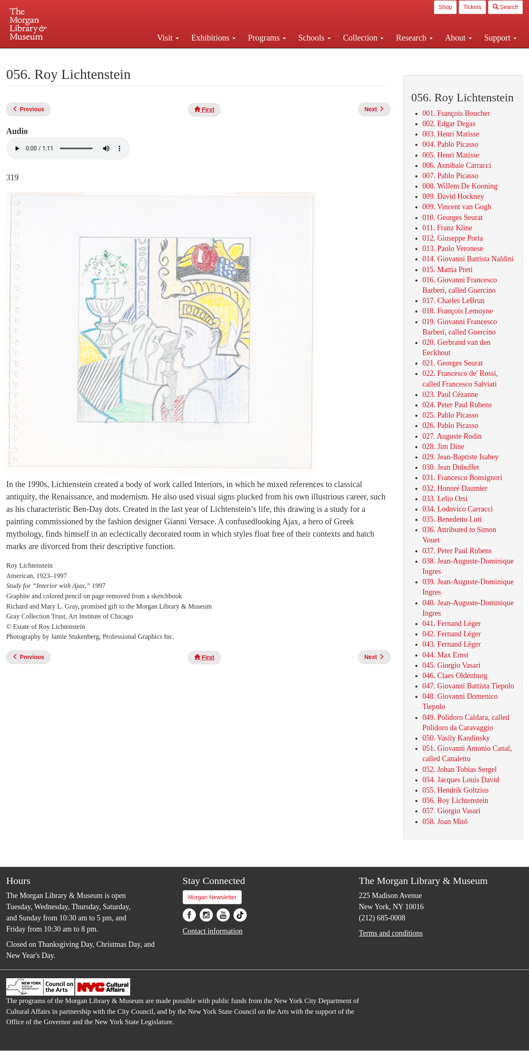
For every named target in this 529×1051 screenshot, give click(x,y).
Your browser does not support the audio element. (68, 148)
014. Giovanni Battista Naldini (468, 259)
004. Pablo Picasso (450, 144)
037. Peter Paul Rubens (457, 551)
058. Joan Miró (445, 821)
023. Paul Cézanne (450, 394)
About (458, 37)
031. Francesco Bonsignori (462, 477)
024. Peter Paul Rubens (457, 405)
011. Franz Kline (447, 228)
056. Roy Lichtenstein (455, 800)
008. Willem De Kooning (460, 186)
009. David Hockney (453, 196)
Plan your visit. (166, 55)
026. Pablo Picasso (450, 425)
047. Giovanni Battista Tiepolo (468, 686)
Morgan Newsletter (212, 897)
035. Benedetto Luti (451, 519)
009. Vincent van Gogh (456, 207)
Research (414, 37)
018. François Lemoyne (457, 311)
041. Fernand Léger (451, 623)
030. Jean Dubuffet (450, 467)
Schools (314, 37)
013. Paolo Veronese (452, 248)
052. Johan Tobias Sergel (459, 769)
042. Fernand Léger (451, 634)
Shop (445, 7)
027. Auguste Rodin (452, 436)
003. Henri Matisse (450, 134)
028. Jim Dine (443, 446)
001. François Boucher (456, 113)
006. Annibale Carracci (456, 165)
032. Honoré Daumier (454, 488)
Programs (267, 37)
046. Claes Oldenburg (454, 675)
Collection (363, 37)
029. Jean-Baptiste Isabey (460, 457)
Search (505, 7)
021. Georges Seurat (452, 363)
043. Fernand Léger (451, 644)
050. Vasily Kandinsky (456, 738)
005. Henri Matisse (450, 155)
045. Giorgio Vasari (451, 665)
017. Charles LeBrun (453, 300)
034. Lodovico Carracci (457, 509)
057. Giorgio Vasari (451, 811)
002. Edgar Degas (448, 123)
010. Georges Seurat (452, 217)
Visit (168, 37)
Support (500, 37)
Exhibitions (213, 37)
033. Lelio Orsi (445, 498)
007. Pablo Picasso (450, 176)
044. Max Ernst (445, 655)
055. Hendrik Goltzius (455, 790)
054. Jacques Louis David (460, 780)
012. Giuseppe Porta (452, 238)
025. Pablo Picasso (450, 415)
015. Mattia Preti (447, 269)
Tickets (472, 7)
